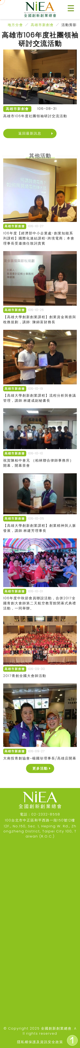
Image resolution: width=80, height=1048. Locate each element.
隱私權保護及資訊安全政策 (40, 1042)
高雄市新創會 (42, 24)
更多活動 (40, 768)
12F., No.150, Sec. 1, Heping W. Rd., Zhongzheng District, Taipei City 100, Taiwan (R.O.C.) (40, 831)
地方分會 (15, 24)
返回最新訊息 (29, 133)
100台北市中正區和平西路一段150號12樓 (40, 820)
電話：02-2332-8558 (40, 814)
